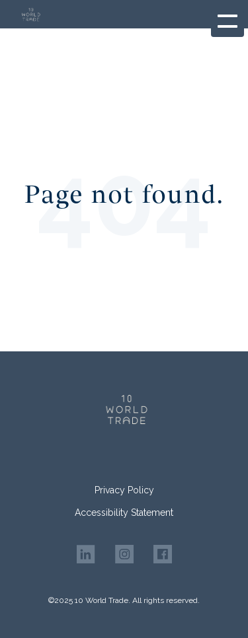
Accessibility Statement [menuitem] (124, 512)
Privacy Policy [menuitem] (124, 490)
